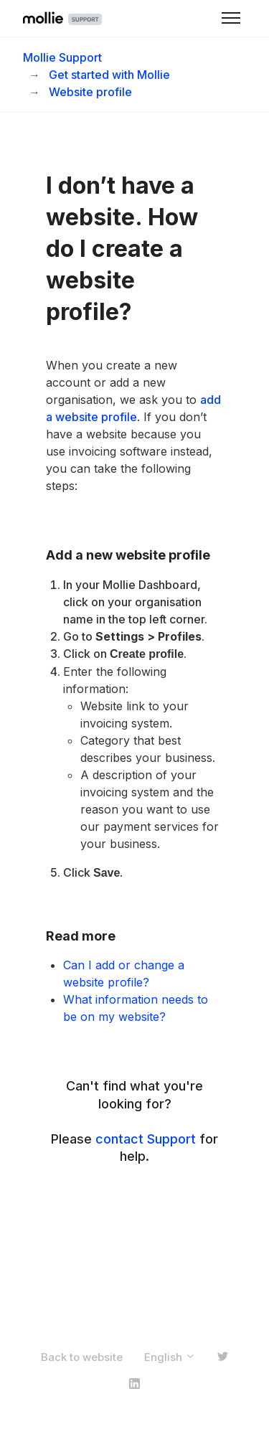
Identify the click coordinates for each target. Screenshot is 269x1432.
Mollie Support (62, 57)
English (170, 1357)
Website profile (90, 92)
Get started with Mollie (109, 74)
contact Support (145, 1138)
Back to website (82, 1357)
